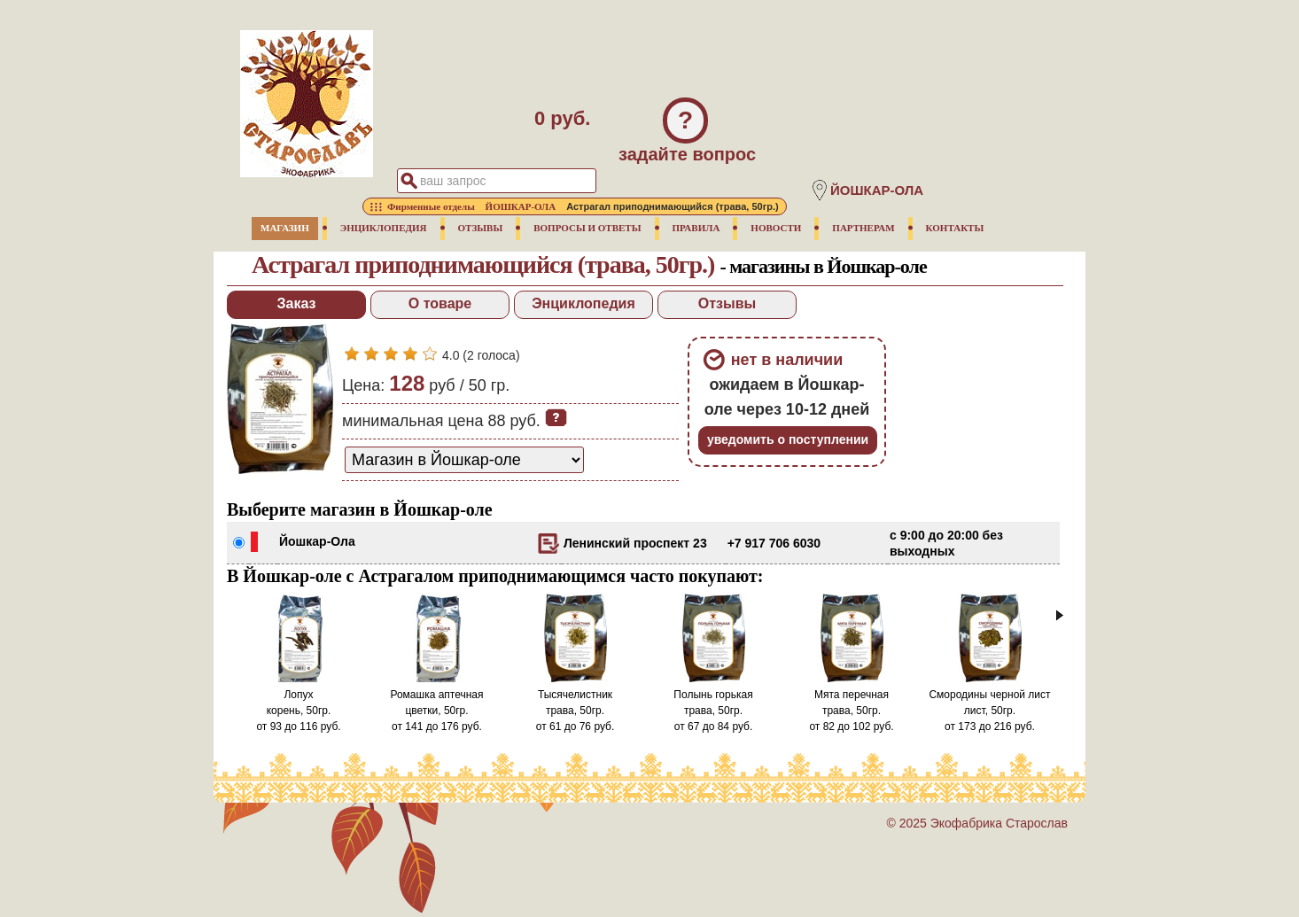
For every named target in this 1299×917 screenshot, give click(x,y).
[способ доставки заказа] (464, 460)
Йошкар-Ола (317, 541)
